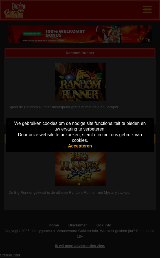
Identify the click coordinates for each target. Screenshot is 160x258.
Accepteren (80, 146)
